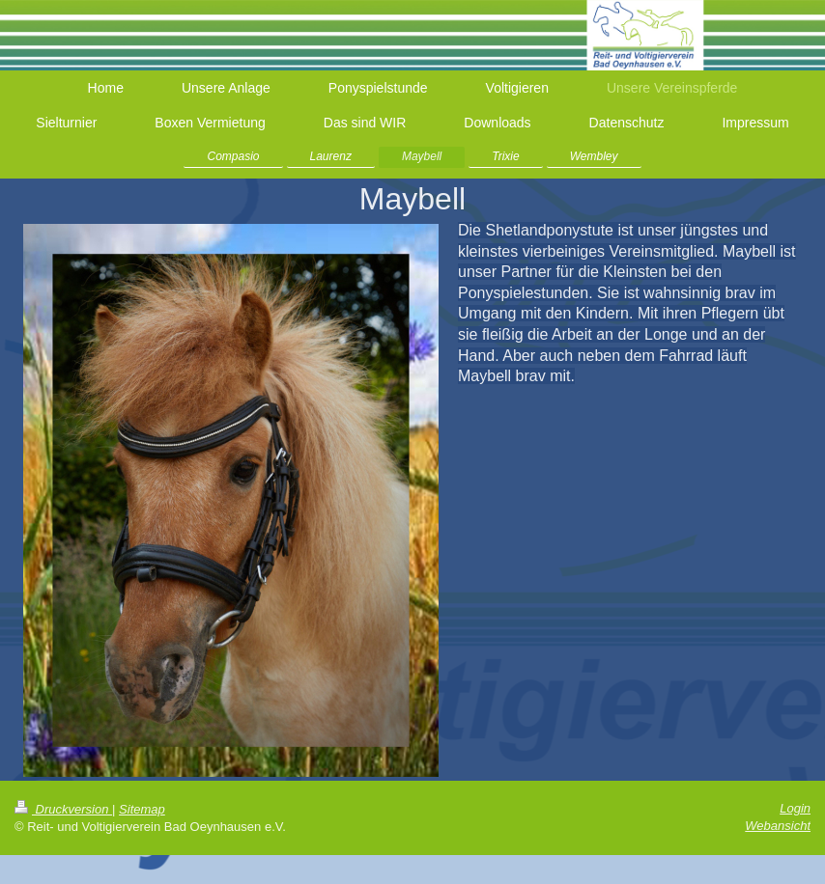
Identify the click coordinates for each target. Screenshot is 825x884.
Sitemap (142, 809)
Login (795, 808)
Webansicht (778, 825)
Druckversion (63, 809)
